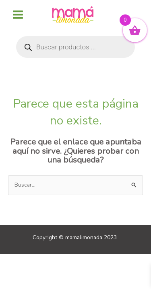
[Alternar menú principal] (17, 14)
